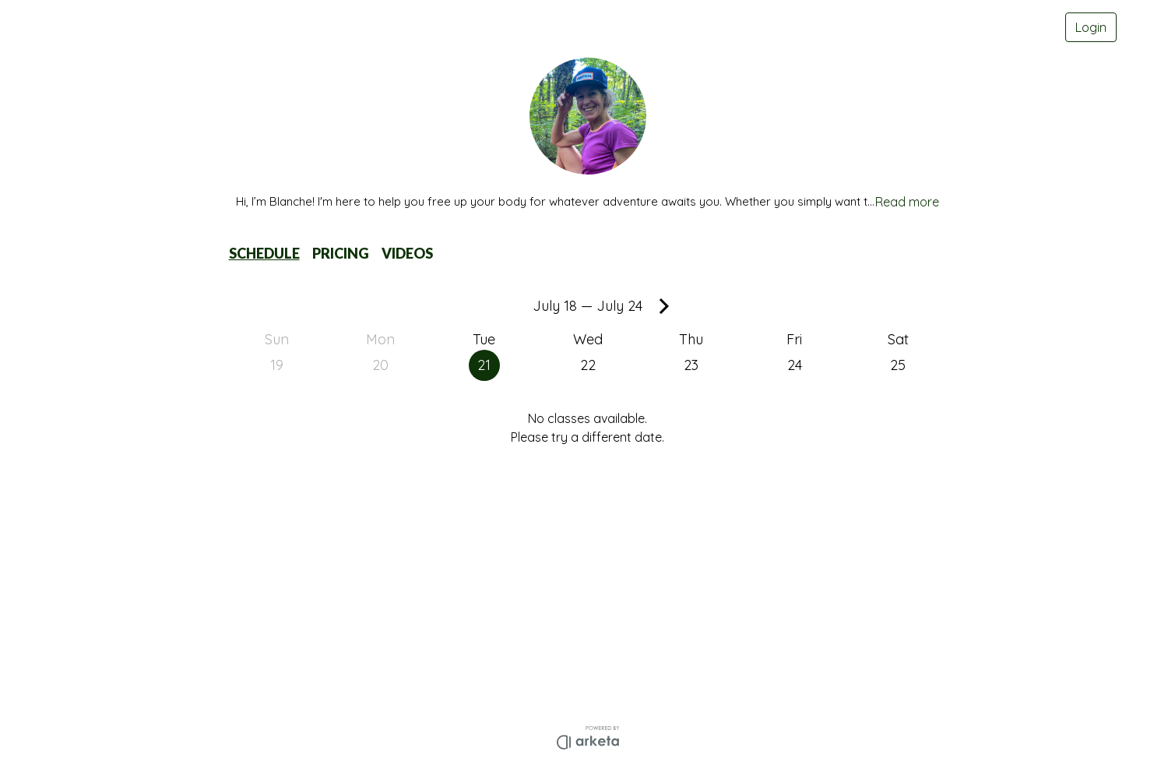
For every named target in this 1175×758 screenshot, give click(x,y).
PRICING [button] (340, 253)
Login (1090, 27)
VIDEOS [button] (407, 253)
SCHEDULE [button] (264, 253)
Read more (907, 202)
